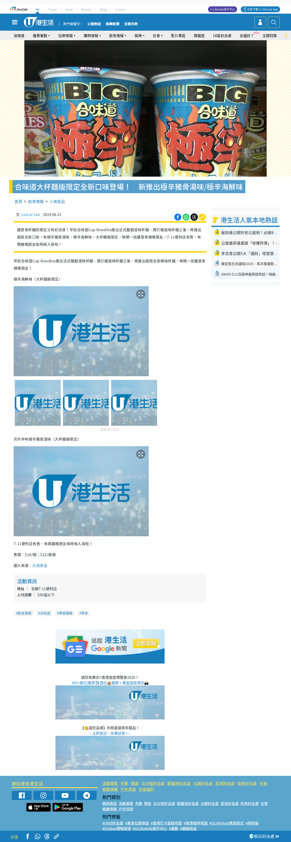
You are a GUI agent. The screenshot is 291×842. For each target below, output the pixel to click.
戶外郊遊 (128, 789)
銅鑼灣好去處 (179, 783)
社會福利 (146, 789)
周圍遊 (199, 35)
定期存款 (131, 24)
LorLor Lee (30, 214)
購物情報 (91, 35)
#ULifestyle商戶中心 (150, 828)
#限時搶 (252, 823)
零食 (84, 613)
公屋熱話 (94, 24)
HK (37, 9)
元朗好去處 (203, 783)
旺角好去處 (247, 783)
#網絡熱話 (188, 828)
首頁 (18, 201)
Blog (103, 9)
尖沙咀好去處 (153, 783)
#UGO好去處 (112, 823)
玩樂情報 (65, 35)
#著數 (173, 828)
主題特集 (269, 35)
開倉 (135, 783)
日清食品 (39, 565)
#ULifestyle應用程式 (226, 823)
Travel (52, 9)
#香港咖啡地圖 (196, 823)
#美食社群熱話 (137, 823)
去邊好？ (247, 35)
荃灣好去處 (225, 783)
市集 (124, 783)
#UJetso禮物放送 (116, 828)
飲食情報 (116, 35)
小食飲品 (57, 201)
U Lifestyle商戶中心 (222, 9)
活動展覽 (110, 783)
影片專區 (178, 35)
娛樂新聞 (112, 24)
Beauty (86, 9)
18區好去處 (222, 35)
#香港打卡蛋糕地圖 (166, 823)
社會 (156, 35)
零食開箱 (66, 613)
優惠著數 (40, 35)
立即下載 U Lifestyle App (262, 9)
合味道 (45, 613)
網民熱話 (109, 803)
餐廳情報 (110, 789)
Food (69, 9)
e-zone (120, 9)
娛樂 (138, 35)
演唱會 (19, 35)
